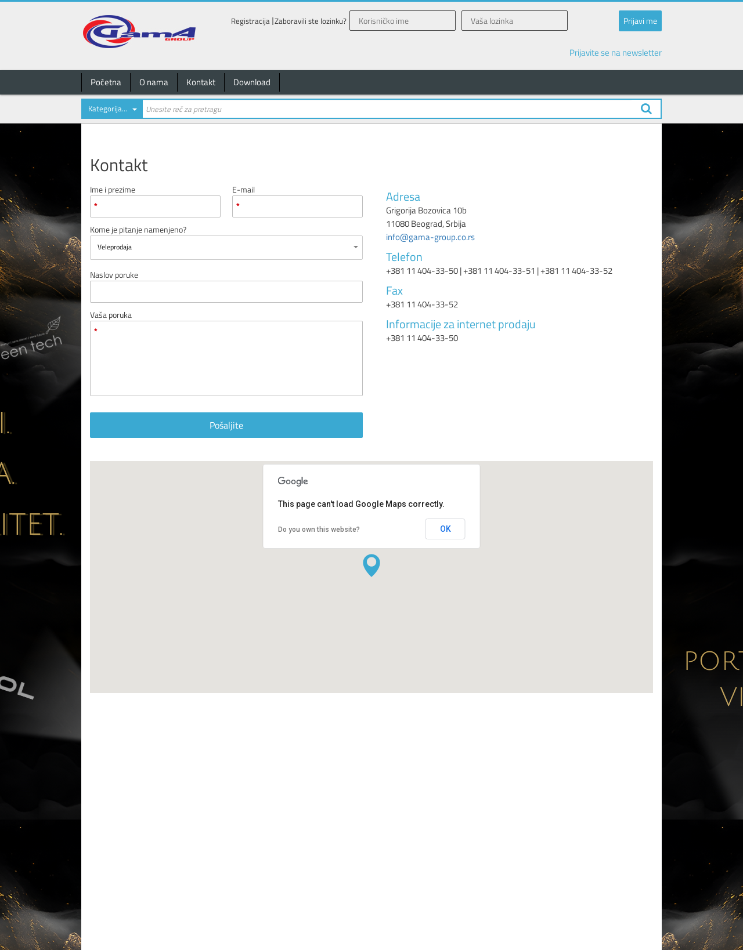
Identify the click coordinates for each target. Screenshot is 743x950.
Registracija (250, 21)
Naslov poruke (114, 275)
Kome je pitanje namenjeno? (138, 229)
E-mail (243, 189)
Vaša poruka (111, 315)
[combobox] (111, 111)
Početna (106, 82)
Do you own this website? (319, 529)
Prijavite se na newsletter (615, 52)
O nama (153, 82)
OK (445, 529)
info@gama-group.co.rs (430, 237)
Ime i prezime (112, 189)
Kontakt (200, 82)
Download (251, 82)
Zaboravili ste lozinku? (311, 21)
